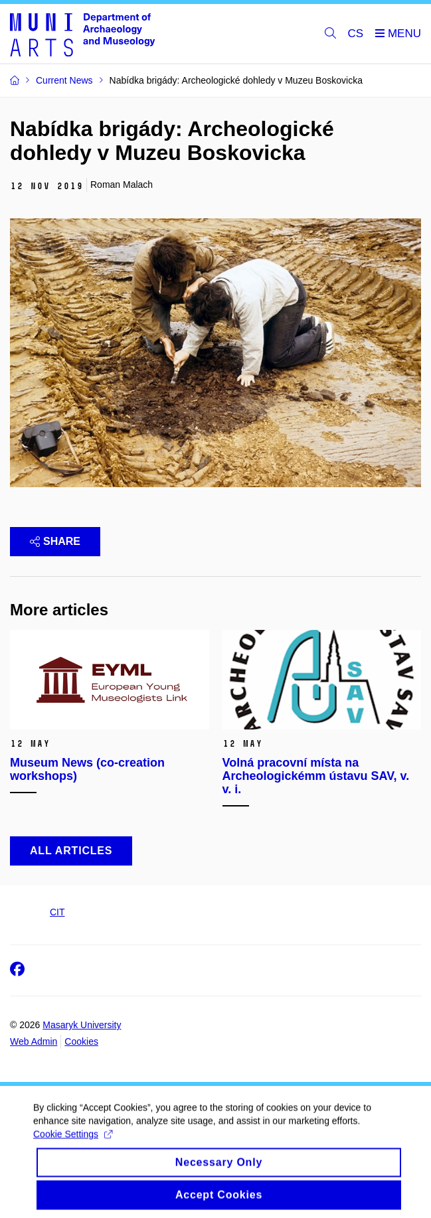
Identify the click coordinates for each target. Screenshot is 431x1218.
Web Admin (33, 1041)
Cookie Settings (72, 1141)
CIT (57, 912)
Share (55, 541)
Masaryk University (82, 1025)
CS (356, 33)
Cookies (81, 1041)
